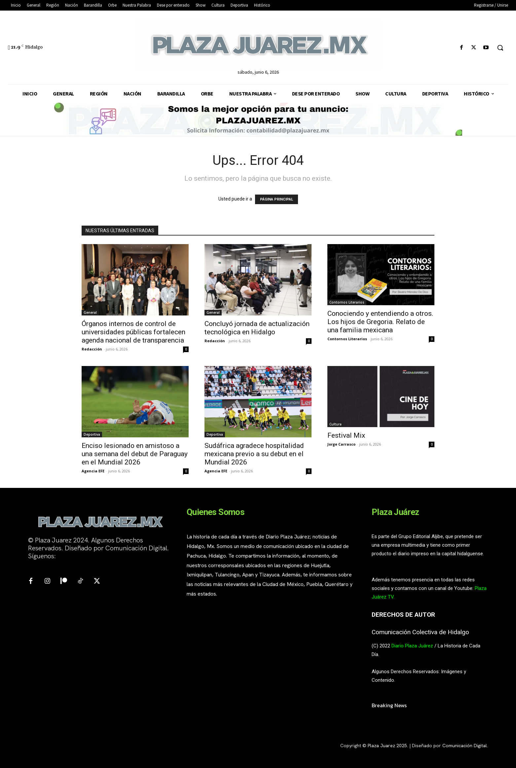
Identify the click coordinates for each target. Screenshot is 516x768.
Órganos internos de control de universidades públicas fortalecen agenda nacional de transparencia (133, 332)
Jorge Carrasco (341, 444)
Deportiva (92, 434)
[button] (500, 47)
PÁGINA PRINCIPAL (276, 199)
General (90, 312)
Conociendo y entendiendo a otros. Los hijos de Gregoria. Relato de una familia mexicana (380, 322)
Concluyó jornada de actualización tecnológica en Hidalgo (257, 328)
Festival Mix (346, 435)
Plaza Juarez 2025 (387, 746)
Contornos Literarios (346, 302)
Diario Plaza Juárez (412, 646)
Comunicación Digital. (465, 746)
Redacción (92, 349)
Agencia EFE (93, 470)
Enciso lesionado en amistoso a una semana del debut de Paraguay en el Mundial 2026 (135, 454)
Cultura (335, 424)
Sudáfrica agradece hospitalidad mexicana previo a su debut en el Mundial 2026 (254, 454)
